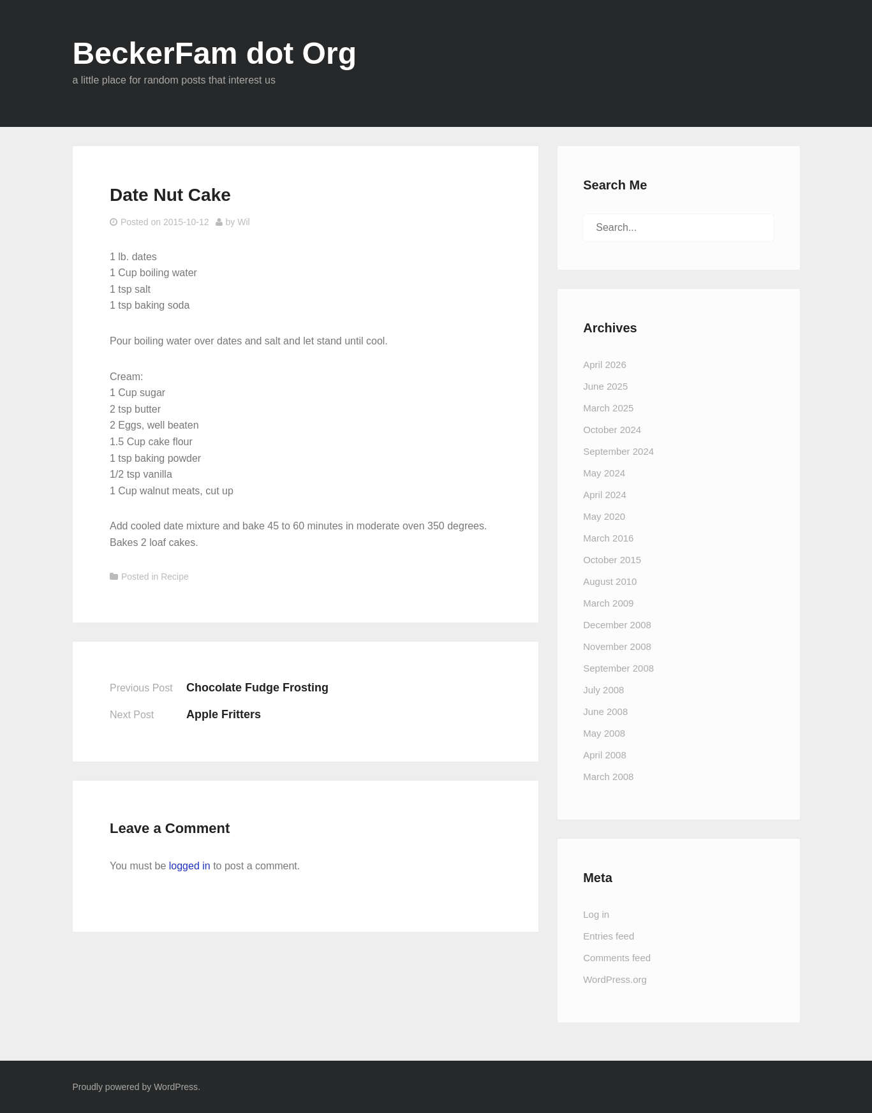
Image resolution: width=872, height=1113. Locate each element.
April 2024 (604, 494)
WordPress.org (615, 979)
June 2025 (605, 386)
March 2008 (608, 776)
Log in (596, 914)
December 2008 (617, 624)
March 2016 (608, 538)
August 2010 (610, 581)
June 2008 (605, 711)
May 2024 (604, 473)
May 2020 (604, 516)
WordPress (176, 1087)
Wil (243, 222)
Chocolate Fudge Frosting (257, 687)
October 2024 (612, 429)
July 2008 (603, 689)
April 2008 (604, 754)
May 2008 (604, 733)
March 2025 (608, 407)
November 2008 (617, 646)
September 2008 (618, 668)
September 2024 (618, 451)
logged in (190, 865)
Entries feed (608, 936)
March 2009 (608, 603)
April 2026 (604, 364)
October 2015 (612, 559)
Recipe (175, 576)
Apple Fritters (223, 714)
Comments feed (617, 957)
